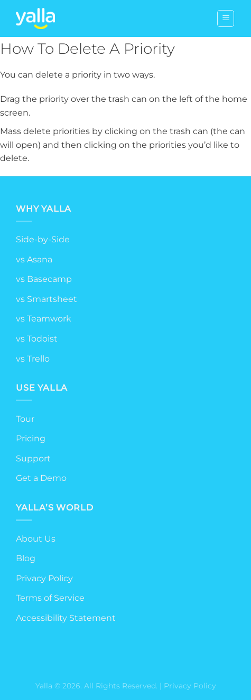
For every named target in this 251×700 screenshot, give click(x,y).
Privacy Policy (44, 578)
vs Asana (34, 259)
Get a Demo (41, 478)
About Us (35, 539)
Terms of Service (50, 598)
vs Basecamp (44, 279)
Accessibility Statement (66, 618)
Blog (25, 558)
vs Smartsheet (46, 299)
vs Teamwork (43, 319)
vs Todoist (37, 339)
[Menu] (225, 18)
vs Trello (33, 359)
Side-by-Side (43, 239)
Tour (25, 419)
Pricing (30, 438)
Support (33, 458)
